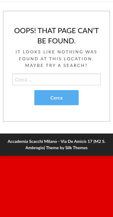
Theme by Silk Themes (67, 147)
